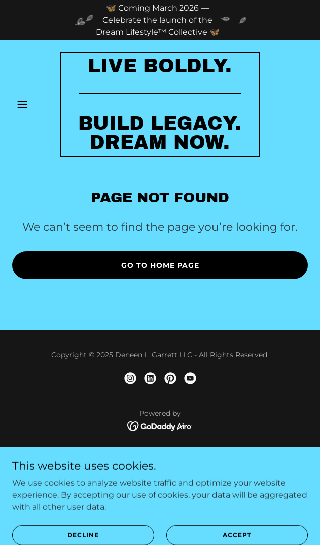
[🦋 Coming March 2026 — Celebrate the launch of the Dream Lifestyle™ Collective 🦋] (160, 20)
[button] (34, 104)
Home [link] (160, 450)
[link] (159, 146)
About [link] (160, 464)
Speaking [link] (160, 477)
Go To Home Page (160, 265)
